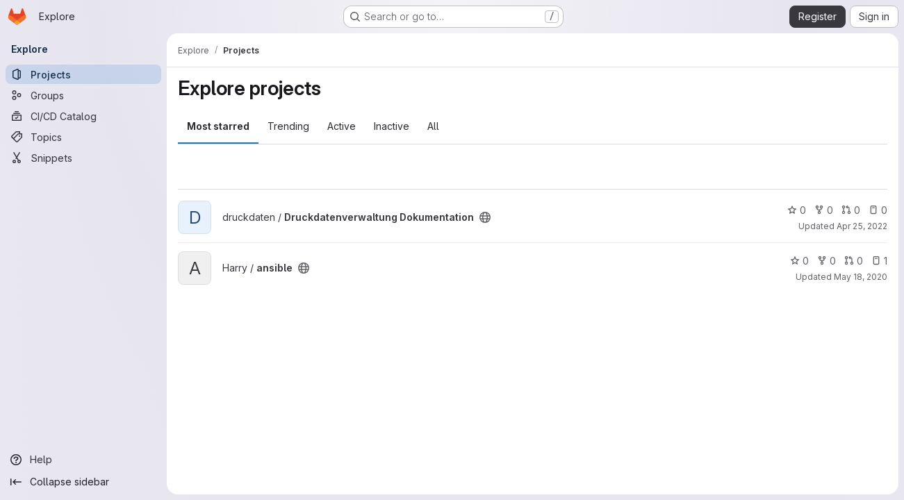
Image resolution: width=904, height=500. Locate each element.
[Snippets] (83, 157)
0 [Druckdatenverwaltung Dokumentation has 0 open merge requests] (850, 210)
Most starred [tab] (218, 126)
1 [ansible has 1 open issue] (879, 261)
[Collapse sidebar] (83, 482)
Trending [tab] (288, 126)
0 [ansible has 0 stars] (799, 261)
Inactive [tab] (391, 126)
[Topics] (83, 137)
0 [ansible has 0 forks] (826, 261)
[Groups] (83, 95)
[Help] (83, 459)
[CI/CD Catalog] (83, 116)
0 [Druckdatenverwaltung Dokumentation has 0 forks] (823, 210)
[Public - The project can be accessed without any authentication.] (485, 217)
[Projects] (83, 74)
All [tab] (433, 126)
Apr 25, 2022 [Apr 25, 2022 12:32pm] (862, 226)
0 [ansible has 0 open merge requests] (853, 261)
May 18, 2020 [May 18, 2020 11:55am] (860, 277)
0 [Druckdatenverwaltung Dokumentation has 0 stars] (796, 210)
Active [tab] (341, 126)
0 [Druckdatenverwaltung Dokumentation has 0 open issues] (878, 210)
